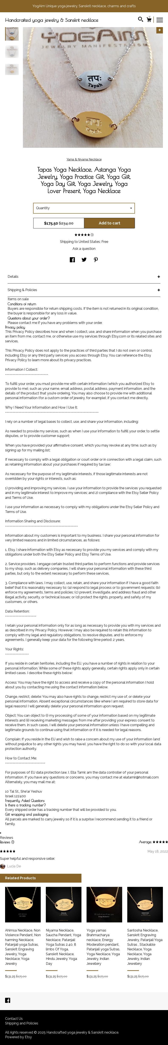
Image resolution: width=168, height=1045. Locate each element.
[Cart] (149, 20)
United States (89, 242)
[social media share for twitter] (84, 260)
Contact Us (14, 1019)
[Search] (140, 20)
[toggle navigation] (160, 20)
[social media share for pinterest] (95, 260)
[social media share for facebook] (72, 260)
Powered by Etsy (18, 1037)
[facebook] (7, 1001)
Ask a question (84, 249)
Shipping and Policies (21, 1023)
